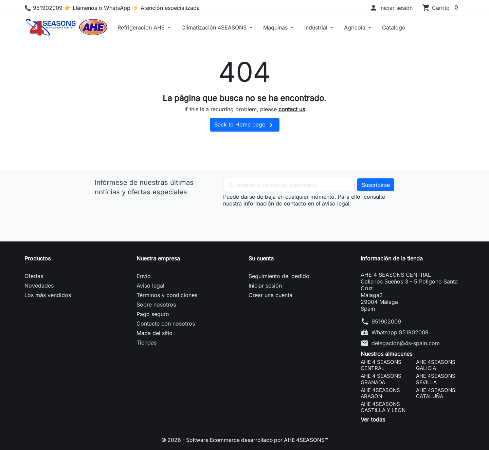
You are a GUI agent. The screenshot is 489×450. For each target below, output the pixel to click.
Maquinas (276, 27)
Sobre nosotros (156, 304)
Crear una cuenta (270, 295)
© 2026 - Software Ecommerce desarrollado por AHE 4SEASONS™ (244, 439)
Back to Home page (244, 125)
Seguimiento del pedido (279, 276)
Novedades (39, 285)
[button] (391, 8)
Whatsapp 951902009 (400, 332)
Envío (144, 276)
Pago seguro (153, 314)
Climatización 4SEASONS (214, 27)
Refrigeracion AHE (141, 27)
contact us (291, 109)
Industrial (316, 27)
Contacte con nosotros (166, 323)
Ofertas (33, 276)
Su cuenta (261, 258)
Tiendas (147, 342)
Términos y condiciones (167, 295)
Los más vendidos (47, 295)
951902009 (386, 321)
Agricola (355, 27)
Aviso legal (150, 285)
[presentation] (274, 220)
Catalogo (393, 27)
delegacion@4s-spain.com (406, 343)
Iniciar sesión (265, 285)
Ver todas (373, 419)
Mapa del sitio (155, 333)
